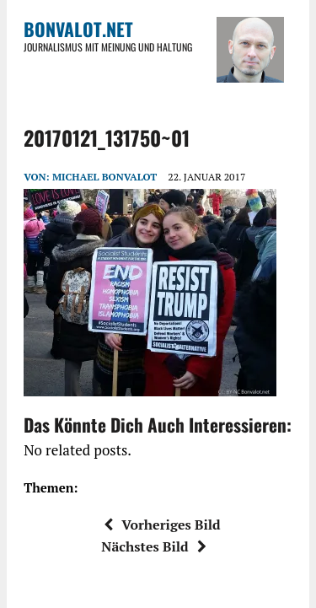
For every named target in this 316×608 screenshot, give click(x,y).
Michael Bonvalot (104, 176)
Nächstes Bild (153, 546)
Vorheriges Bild (162, 524)
